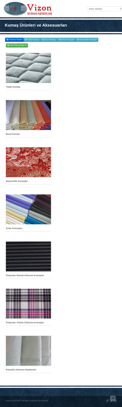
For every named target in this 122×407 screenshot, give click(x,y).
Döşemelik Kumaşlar (87, 40)
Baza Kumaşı (49, 40)
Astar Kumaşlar (66, 40)
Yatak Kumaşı (32, 40)
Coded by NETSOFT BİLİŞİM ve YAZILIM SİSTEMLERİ (26, 401)
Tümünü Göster (14, 40)
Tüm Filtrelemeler (16, 45)
